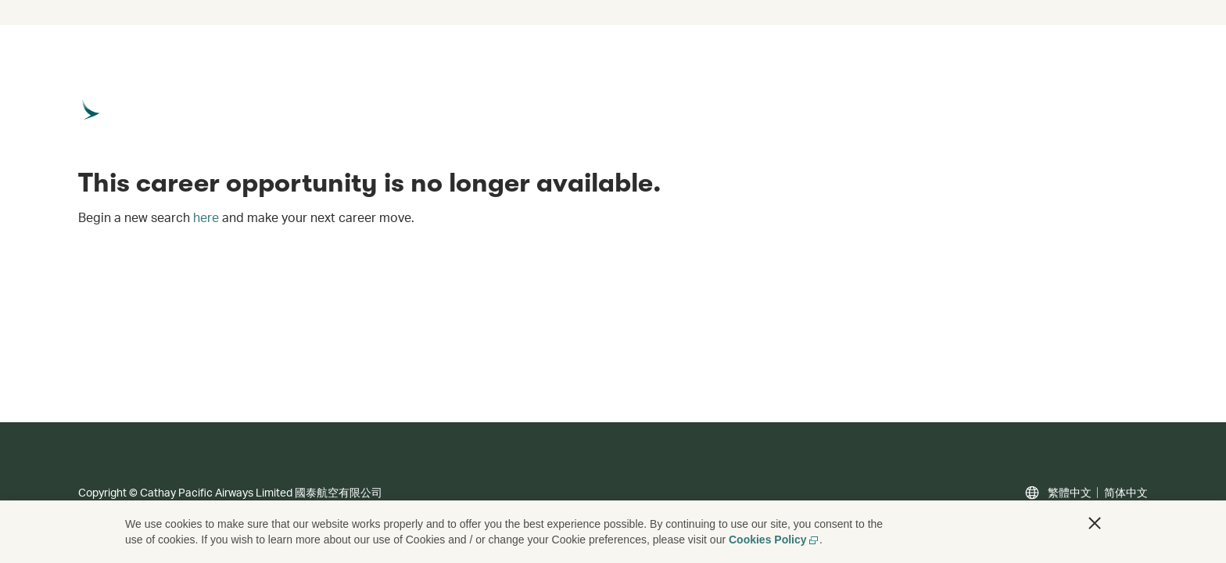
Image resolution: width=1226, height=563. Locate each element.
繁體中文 (1070, 492)
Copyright (102, 492)
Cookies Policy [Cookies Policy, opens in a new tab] (774, 539)
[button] (1094, 523)
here (206, 217)
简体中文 (1126, 492)
